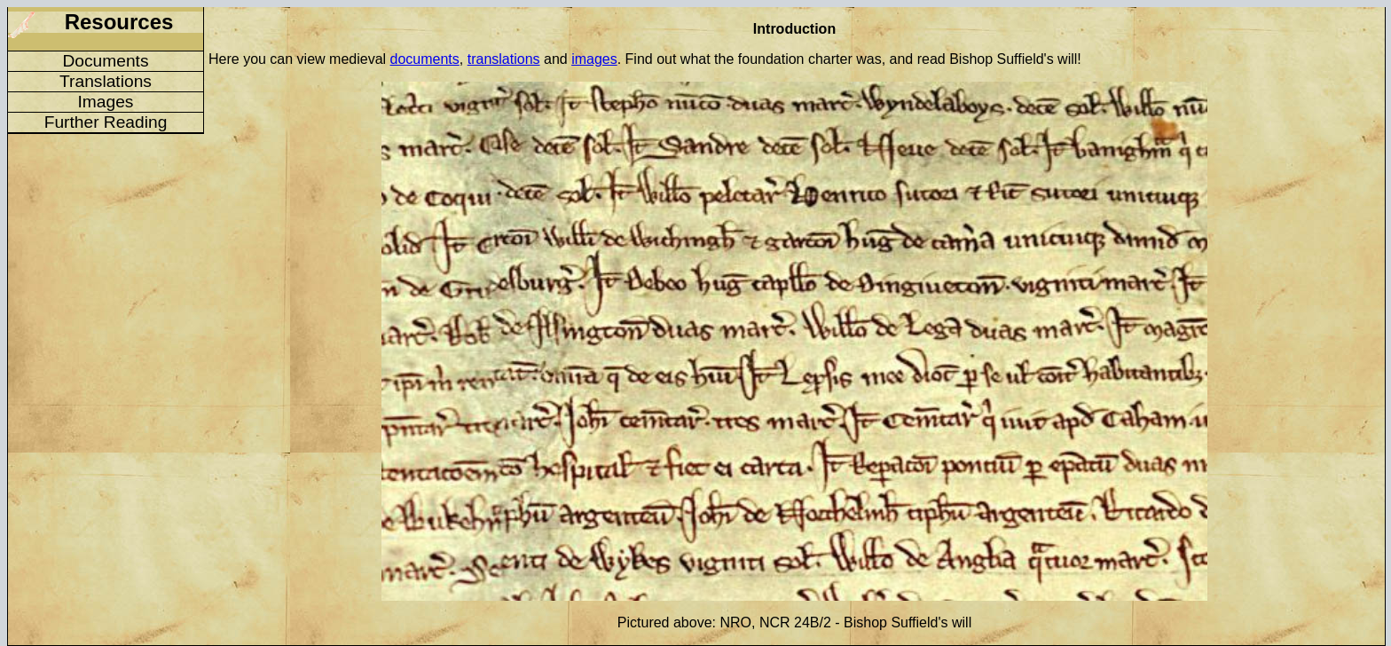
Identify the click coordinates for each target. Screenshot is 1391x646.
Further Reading (106, 122)
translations (504, 59)
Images (106, 101)
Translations (105, 81)
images (594, 59)
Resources (119, 22)
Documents (105, 60)
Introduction (794, 28)
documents (425, 59)
